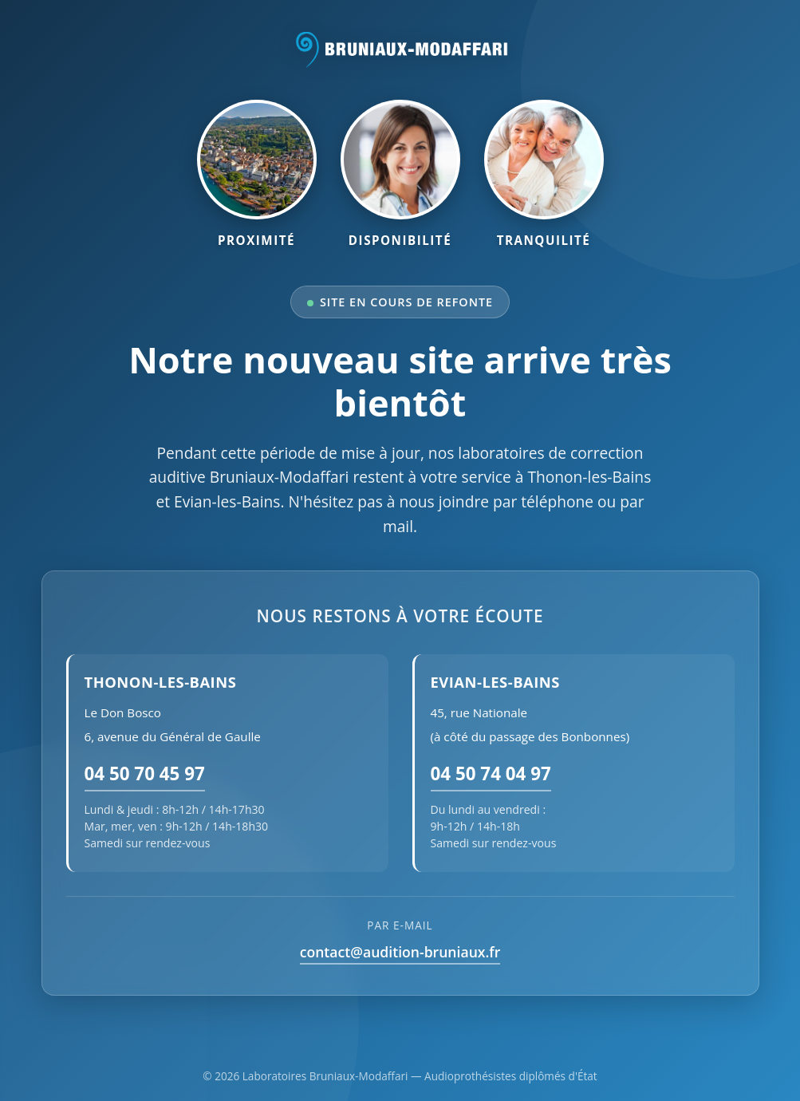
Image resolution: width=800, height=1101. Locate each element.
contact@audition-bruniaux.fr (400, 951)
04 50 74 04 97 (491, 773)
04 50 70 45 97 (145, 773)
